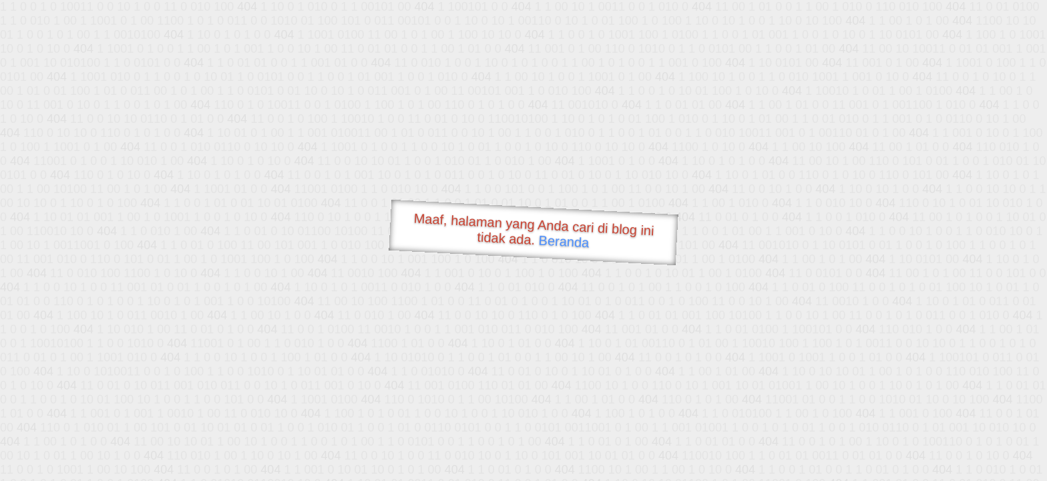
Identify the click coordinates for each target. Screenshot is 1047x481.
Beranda (564, 241)
